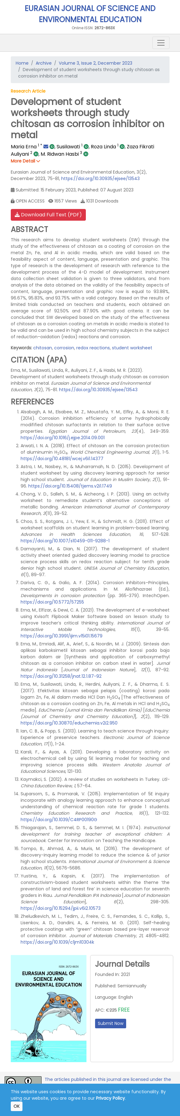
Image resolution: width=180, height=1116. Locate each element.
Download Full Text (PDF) (48, 214)
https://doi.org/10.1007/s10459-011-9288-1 (65, 541)
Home (22, 63)
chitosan (42, 348)
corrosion (64, 348)
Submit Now (110, 1023)
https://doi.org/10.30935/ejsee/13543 (100, 178)
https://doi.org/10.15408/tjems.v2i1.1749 (70, 486)
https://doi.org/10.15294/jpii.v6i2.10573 (61, 908)
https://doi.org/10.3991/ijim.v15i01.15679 (61, 636)
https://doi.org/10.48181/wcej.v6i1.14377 (62, 459)
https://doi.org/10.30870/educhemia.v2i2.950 (69, 723)
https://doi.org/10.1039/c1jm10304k (57, 942)
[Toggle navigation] (161, 43)
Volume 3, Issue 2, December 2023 (95, 63)
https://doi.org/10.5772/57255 (52, 602)
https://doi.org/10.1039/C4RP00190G (59, 820)
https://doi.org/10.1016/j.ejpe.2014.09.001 (63, 438)
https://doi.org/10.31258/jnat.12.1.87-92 (61, 676)
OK (17, 1106)
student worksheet (132, 348)
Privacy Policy (110, 1098)
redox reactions (93, 348)
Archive (44, 63)
